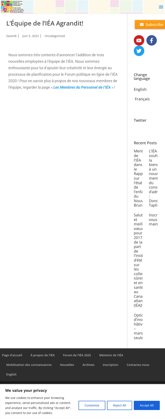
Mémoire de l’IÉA (111, 355)
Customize (92, 405)
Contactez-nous (138, 365)
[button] (160, 6)
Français (142, 98)
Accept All (147, 405)
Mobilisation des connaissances (29, 365)
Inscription (110, 365)
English (140, 89)
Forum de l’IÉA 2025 (77, 355)
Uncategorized (55, 36)
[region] (82, 401)
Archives (88, 365)
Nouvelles (67, 365)
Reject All (119, 405)
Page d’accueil (12, 355)
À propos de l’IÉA (43, 355)
